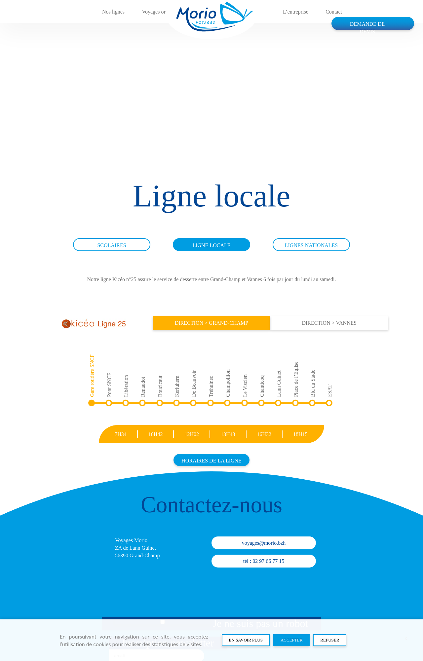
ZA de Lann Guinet (135, 548)
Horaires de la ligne (211, 460)
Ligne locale (211, 245)
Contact (334, 12)
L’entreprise (295, 12)
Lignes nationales (311, 245)
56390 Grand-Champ (137, 555)
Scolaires (111, 245)
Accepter (291, 640)
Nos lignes (113, 12)
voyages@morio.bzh (264, 543)
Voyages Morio (131, 540)
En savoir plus (246, 640)
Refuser (329, 640)
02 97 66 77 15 (268, 561)
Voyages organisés (161, 12)
